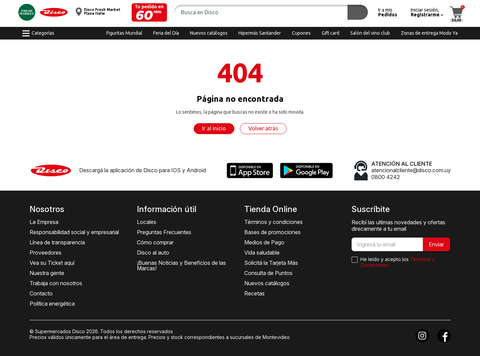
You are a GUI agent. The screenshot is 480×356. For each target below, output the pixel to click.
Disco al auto (153, 252)
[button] (149, 12)
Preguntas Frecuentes (164, 232)
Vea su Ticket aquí (52, 262)
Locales (146, 222)
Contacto (41, 293)
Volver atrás (263, 128)
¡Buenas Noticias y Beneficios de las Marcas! (181, 265)
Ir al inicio (214, 128)
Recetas (254, 293)
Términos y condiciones (273, 222)
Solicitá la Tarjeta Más (271, 262)
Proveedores (45, 252)
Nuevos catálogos (266, 283)
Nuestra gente (47, 273)
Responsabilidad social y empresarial (74, 232)
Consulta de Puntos (268, 273)
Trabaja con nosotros (56, 283)
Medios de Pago (264, 242)
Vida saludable (262, 252)
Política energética (52, 303)
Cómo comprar (155, 242)
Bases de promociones (272, 232)
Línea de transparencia (57, 242)
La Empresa (44, 222)
